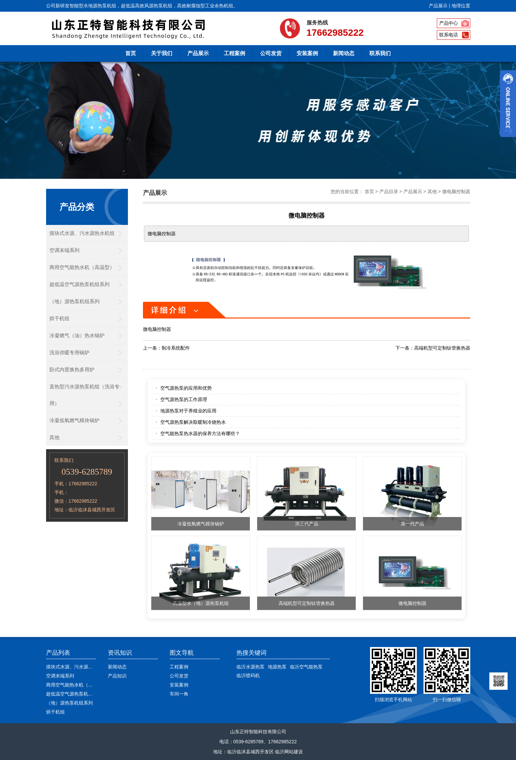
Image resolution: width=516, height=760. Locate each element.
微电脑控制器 (456, 191)
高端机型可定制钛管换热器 (442, 348)
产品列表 (58, 652)
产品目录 (388, 191)
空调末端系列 (64, 250)
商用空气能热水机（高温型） (82, 267)
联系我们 (380, 53)
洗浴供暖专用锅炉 (69, 352)
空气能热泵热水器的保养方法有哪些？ (200, 433)
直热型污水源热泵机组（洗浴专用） (84, 395)
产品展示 (438, 5)
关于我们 (161, 53)
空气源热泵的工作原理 (183, 399)
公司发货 (271, 53)
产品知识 (117, 675)
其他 (54, 437)
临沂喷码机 (248, 675)
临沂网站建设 (289, 751)
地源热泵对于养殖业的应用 (188, 410)
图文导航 (182, 652)
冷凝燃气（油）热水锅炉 (77, 335)
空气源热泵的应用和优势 (186, 388)
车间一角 (179, 693)
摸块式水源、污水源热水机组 (82, 233)
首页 (130, 53)
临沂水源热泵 (250, 666)
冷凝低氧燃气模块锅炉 (74, 420)
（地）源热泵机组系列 (74, 301)
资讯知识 (120, 652)
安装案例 (307, 53)
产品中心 (448, 23)
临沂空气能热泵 (306, 666)
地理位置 (461, 5)
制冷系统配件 (176, 348)
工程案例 (234, 53)
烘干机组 (59, 318)
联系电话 (448, 34)
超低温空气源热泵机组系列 (79, 284)
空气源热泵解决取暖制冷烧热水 (193, 422)
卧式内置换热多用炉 (72, 369)
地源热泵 (277, 666)
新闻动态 (343, 53)
